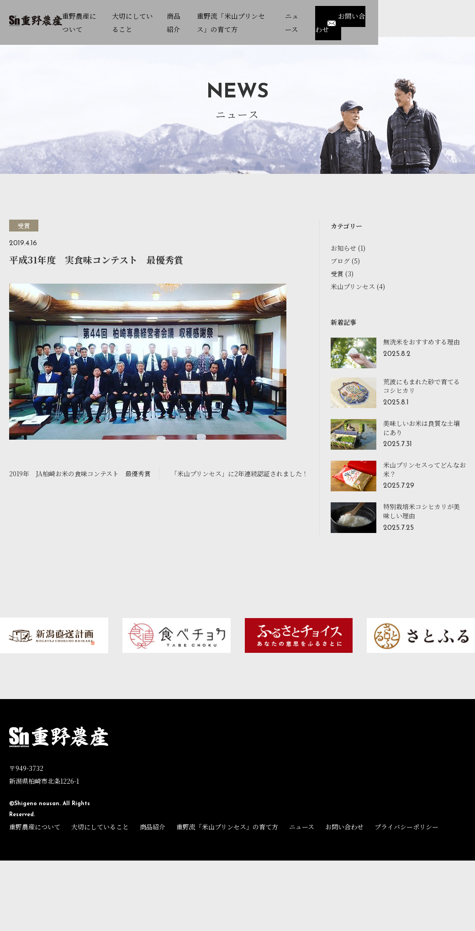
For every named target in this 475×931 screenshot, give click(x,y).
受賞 (23, 225)
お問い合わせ (435, 15)
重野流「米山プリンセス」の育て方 (227, 826)
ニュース (301, 826)
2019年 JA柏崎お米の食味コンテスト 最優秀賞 (80, 473)
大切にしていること (100, 826)
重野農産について (34, 826)
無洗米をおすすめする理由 (421, 341)
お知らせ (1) (348, 248)
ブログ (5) (345, 260)
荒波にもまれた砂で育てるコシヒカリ (421, 386)
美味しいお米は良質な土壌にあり (421, 428)
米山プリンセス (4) (358, 286)
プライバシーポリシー (406, 826)
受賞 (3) (342, 273)
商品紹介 (152, 826)
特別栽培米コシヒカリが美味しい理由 (421, 511)
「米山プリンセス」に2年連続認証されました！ (239, 473)
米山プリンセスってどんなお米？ (424, 469)
